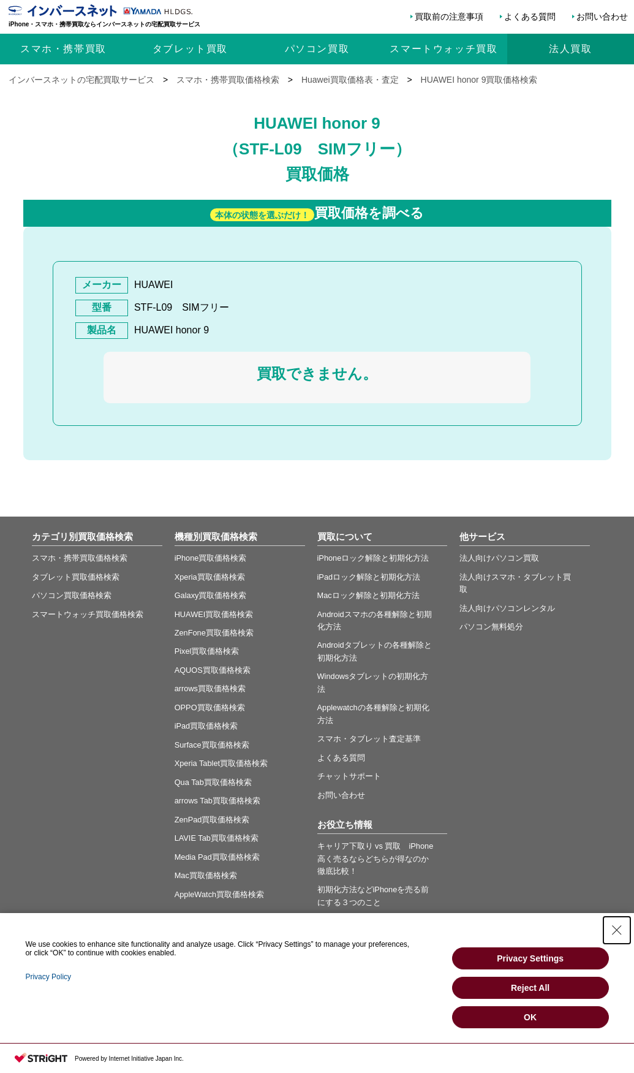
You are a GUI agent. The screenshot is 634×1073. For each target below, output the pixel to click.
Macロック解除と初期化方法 (368, 595)
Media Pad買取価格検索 (217, 857)
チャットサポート (349, 776)
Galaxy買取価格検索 (211, 595)
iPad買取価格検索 (206, 725)
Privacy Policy (48, 977)
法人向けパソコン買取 (499, 558)
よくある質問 (530, 16)
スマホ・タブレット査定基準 (369, 738)
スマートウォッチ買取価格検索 (87, 614)
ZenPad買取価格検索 (212, 819)
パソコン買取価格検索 (71, 595)
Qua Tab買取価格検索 (213, 782)
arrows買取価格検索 (210, 688)
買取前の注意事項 (449, 16)
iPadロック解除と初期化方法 (369, 577)
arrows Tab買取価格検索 (217, 800)
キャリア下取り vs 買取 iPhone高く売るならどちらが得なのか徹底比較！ (375, 858)
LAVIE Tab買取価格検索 (217, 838)
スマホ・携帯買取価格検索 (79, 558)
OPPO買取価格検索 (210, 707)
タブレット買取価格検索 (75, 577)
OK (530, 1017)
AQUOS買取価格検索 (213, 670)
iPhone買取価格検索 (211, 558)
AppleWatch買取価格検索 (220, 894)
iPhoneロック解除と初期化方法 (373, 558)
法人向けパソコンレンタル (507, 608)
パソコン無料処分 (491, 626)
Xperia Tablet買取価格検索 (221, 763)
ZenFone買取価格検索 (214, 632)
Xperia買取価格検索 (210, 577)
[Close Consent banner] (616, 930)
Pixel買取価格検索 (207, 651)
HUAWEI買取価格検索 (214, 614)
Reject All (530, 988)
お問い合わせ (602, 16)
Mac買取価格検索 (206, 875)
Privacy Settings (530, 958)
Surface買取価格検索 (212, 744)
